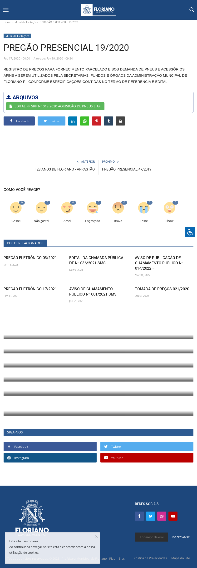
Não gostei (41, 221)
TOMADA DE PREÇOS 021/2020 (162, 289)
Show (169, 221)
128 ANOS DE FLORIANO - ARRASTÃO (65, 169)
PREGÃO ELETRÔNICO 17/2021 (30, 289)
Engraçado (92, 221)
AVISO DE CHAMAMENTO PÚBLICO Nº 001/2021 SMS (93, 292)
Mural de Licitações (26, 22)
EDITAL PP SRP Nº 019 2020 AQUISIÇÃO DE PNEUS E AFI (55, 106)
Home (7, 22)
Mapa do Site (180, 558)
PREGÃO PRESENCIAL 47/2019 (126, 169)
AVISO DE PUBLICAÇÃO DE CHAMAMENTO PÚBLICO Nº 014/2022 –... (159, 263)
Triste (144, 221)
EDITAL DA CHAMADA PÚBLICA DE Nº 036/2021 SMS (96, 260)
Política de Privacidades (150, 558)
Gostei (15, 221)
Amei (67, 221)
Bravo (118, 221)
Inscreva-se (181, 537)
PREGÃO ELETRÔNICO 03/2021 (30, 258)
